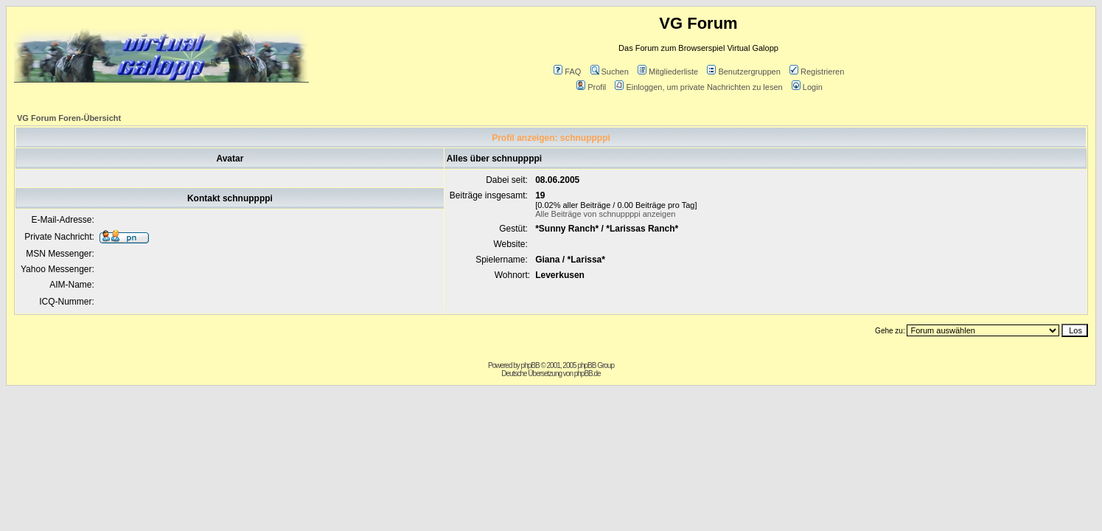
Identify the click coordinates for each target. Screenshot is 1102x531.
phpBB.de (587, 373)
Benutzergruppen (743, 71)
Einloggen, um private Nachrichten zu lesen (698, 87)
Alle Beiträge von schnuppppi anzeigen (605, 213)
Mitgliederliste (668, 71)
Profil (591, 87)
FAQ (567, 71)
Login (807, 87)
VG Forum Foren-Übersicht (69, 118)
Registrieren (816, 71)
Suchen (609, 71)
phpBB (530, 365)
